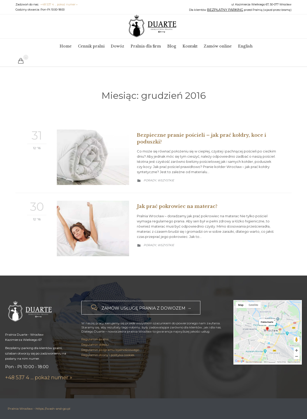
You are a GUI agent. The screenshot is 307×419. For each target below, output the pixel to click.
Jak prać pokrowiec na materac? (177, 206)
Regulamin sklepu (94, 360)
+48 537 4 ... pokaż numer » (58, 4)
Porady (150, 180)
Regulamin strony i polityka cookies (107, 371)
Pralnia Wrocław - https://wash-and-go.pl (39, 408)
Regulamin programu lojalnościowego (110, 365)
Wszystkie (166, 180)
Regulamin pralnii (94, 355)
